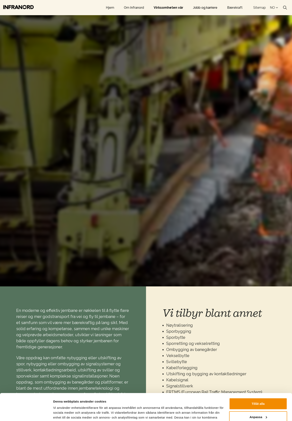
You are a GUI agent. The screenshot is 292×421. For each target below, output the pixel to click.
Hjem (110, 8)
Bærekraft (235, 8)
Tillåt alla (258, 378)
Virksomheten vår (168, 8)
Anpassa (258, 391)
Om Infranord (134, 8)
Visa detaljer (62, 413)
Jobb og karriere (205, 8)
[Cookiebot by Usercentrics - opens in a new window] (26, 413)
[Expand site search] (285, 8)
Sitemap (259, 8)
